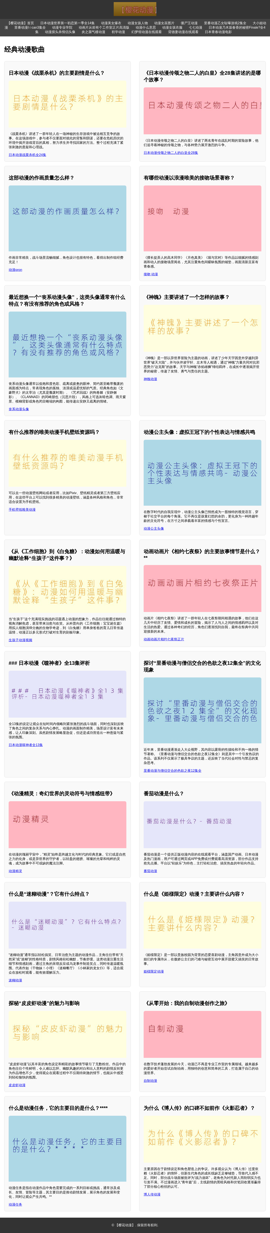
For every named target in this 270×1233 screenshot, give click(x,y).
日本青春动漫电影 (218, 32)
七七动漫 (195, 27)
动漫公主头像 (154, 528)
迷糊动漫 (15, 980)
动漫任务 (15, 1204)
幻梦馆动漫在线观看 (146, 32)
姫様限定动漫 (154, 971)
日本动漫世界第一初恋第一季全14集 (67, 23)
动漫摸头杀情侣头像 (60, 32)
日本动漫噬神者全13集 (26, 745)
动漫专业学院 (62, 27)
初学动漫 (118, 32)
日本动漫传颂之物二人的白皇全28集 (171, 153)
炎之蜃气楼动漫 (93, 32)
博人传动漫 (152, 1194)
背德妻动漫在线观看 (183, 32)
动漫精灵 (15, 871)
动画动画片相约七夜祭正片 (164, 639)
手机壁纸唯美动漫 (22, 509)
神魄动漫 (150, 379)
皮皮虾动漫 (17, 1085)
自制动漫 (150, 1080)
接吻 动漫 (151, 274)
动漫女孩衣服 (172, 27)
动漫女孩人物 (138, 23)
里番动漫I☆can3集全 (30, 27)
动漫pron (15, 270)
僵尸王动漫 (189, 23)
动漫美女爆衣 (111, 23)
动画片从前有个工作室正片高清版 (104, 27)
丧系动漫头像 (19, 409)
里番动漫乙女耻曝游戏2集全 (225, 23)
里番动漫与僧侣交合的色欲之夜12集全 (172, 770)
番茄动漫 (150, 871)
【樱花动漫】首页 (20, 23)
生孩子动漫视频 (20, 640)
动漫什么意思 (146, 27)
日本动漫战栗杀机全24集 (27, 155)
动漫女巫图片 (164, 23)
